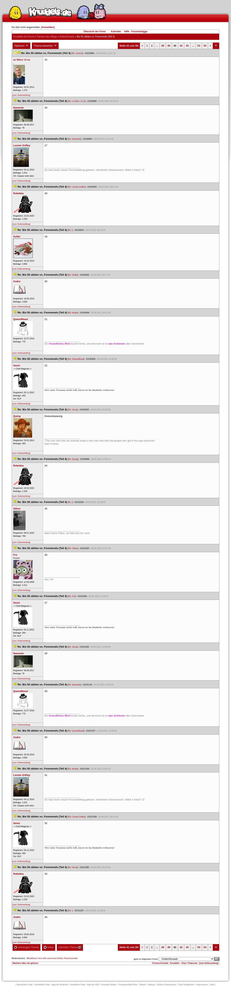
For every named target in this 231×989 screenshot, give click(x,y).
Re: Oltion (72, 548)
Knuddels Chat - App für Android (51, 984)
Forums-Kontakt (160, 963)
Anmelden (48, 27)
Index (49, 947)
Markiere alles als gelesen (25, 963)
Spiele (143, 984)
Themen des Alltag (47, 36)
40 (168, 45)
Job (212, 984)
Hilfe (126, 31)
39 (162, 45)
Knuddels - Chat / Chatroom (183, 963)
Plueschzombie (71, 958)
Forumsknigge (139, 31)
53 (198, 45)
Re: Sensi (72, 409)
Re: (70, 230)
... (157, 45)
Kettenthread (67, 36)
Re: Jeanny (77, 53)
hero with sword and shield (50, 958)
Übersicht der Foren (95, 31)
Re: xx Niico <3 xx (76, 101)
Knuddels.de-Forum (23, 36)
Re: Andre (72, 312)
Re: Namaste (74, 139)
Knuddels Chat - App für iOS (84, 984)
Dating (151, 984)
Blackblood (32, 958)
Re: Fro (71, 596)
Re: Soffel (72, 275)
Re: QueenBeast (76, 359)
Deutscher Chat (24, 984)
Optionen (21, 45)
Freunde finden (108, 984)
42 (181, 45)
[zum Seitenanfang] (21, 95)
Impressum (202, 984)
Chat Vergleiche (186, 984)
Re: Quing (73, 459)
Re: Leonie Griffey (76, 187)
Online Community (166, 984)
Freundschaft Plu (128, 984)
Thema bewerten (45, 45)
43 (187, 45)
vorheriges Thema (26, 947)
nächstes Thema (69, 947)
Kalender (116, 31)
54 (205, 45)
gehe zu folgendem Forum (146, 959)
